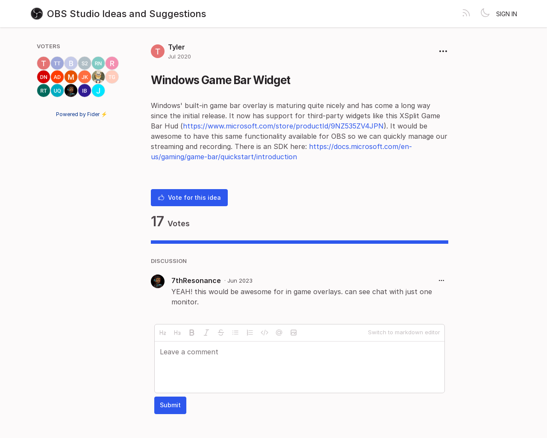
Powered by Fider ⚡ (81, 114)
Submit (170, 405)
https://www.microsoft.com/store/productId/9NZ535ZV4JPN (283, 126)
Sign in (506, 14)
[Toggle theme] (485, 13)
